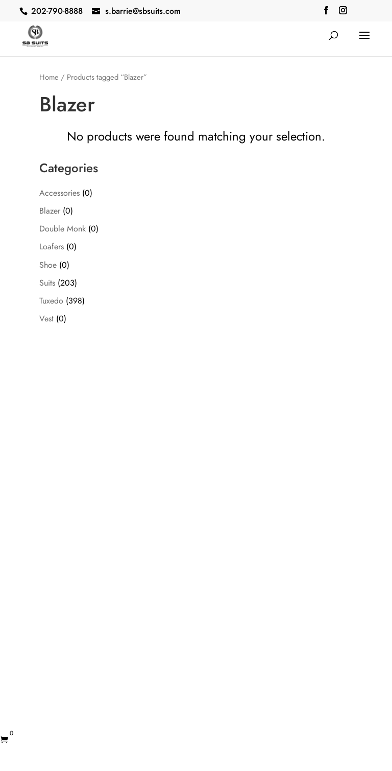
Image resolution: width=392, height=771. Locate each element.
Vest (46, 318)
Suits (47, 283)
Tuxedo (51, 301)
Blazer (49, 211)
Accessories (59, 193)
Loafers (51, 246)
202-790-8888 (57, 11)
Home (49, 77)
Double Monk (62, 229)
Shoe (48, 265)
